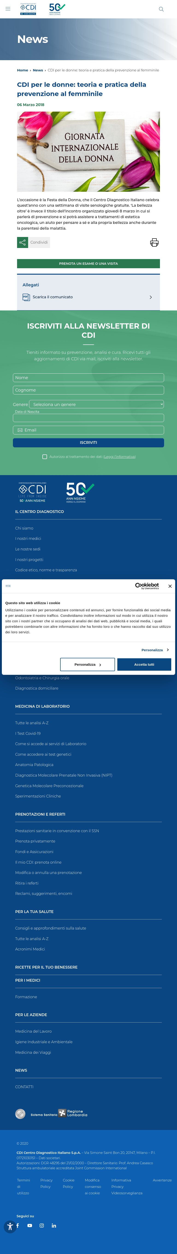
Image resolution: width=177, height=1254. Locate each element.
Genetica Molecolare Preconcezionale (49, 786)
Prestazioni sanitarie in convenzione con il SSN (57, 831)
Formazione (26, 997)
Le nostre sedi (28, 549)
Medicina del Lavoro (33, 1031)
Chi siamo (24, 528)
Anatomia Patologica (34, 765)
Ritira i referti (26, 883)
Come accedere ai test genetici (43, 754)
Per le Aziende (31, 1015)
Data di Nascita (27, 412)
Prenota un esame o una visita (88, 264)
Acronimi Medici (30, 949)
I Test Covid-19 (28, 733)
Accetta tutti (144, 664)
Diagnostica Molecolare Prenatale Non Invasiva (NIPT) (63, 775)
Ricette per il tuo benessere (46, 967)
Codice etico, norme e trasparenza (46, 570)
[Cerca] (161, 9)
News (38, 70)
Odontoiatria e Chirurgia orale (42, 678)
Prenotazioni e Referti (40, 815)
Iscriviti (88, 442)
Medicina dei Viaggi (33, 1052)
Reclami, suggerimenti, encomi (43, 893)
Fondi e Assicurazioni (34, 852)
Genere (20, 404)
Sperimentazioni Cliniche (38, 796)
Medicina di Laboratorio (42, 707)
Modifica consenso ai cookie (93, 1186)
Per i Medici (27, 981)
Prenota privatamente (35, 841)
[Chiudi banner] (170, 586)
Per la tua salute (34, 912)
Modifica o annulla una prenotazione (48, 873)
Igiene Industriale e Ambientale (44, 1042)
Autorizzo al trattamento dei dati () (93, 457)
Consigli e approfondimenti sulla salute (50, 928)
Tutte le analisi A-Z (31, 723)
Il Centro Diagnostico (39, 512)
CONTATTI (24, 1087)
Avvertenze (162, 1180)
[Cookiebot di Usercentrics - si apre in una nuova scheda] (138, 586)
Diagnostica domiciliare (36, 688)
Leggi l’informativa (119, 457)
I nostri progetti (29, 560)
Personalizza (152, 650)
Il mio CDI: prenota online (38, 862)
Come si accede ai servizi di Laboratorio (50, 744)
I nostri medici (28, 538)
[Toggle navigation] (8, 8)
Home (22, 70)
